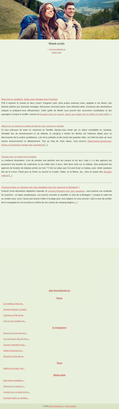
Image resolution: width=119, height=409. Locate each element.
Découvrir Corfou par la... (14, 356)
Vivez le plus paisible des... (14, 321)
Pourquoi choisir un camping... (16, 398)
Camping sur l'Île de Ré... (14, 315)
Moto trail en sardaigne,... (14, 380)
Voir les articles (70, 406)
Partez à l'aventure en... (13, 351)
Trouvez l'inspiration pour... (14, 345)
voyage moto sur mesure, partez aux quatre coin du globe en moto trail (74, 114)
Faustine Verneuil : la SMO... (15, 309)
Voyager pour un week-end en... (16, 392)
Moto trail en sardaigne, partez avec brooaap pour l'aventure (29, 99)
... (109, 114)
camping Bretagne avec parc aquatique (66, 191)
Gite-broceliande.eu (56, 406)
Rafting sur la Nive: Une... (14, 368)
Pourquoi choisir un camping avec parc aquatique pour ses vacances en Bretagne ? (40, 187)
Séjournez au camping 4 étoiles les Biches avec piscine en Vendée (32, 126)
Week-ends (56, 52)
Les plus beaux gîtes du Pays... (16, 339)
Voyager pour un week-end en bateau (19, 157)
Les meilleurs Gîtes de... (13, 304)
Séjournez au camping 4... (14, 386)
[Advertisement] (56, 74)
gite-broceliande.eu (57, 49)
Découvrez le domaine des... (15, 333)
